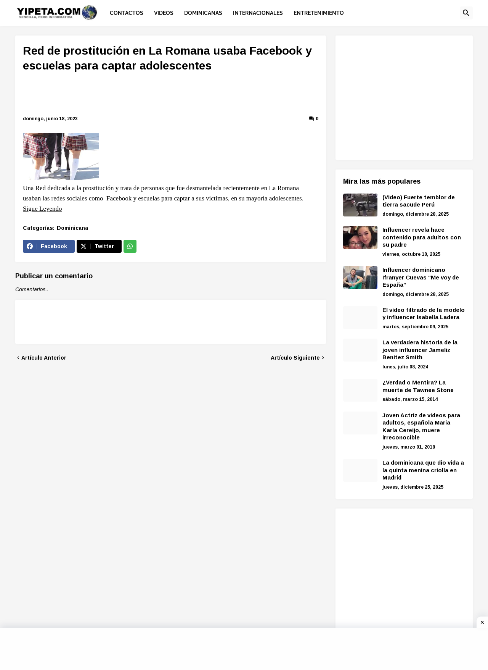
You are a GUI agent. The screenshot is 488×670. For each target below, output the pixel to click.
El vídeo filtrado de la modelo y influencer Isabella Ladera (423, 314)
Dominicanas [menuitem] (203, 13)
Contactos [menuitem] (126, 13)
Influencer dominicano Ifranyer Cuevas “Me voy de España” (420, 277)
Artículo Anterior (43, 358)
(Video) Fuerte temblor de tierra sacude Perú (418, 201)
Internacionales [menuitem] (258, 13)
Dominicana (72, 228)
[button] (466, 12)
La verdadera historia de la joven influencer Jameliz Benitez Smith (420, 349)
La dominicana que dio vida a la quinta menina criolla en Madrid (423, 470)
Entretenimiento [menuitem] (319, 13)
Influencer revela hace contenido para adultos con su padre (421, 237)
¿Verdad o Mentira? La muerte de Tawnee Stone (418, 386)
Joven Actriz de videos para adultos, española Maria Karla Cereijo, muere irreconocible (421, 426)
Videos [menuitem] (163, 13)
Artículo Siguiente (295, 358)
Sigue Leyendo (42, 208)
